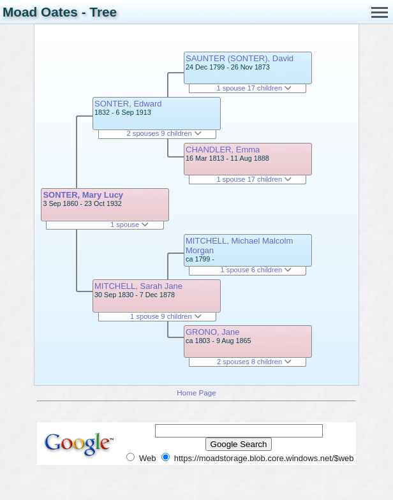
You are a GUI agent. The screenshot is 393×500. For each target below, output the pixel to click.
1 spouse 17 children (254, 88)
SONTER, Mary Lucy (83, 195)
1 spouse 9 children (166, 316)
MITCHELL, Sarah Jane (138, 286)
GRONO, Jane (213, 332)
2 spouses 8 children (254, 361)
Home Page (196, 392)
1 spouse (129, 224)
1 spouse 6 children (256, 270)
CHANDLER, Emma (223, 149)
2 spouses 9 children (164, 133)
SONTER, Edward (127, 103)
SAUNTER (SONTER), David (239, 58)
